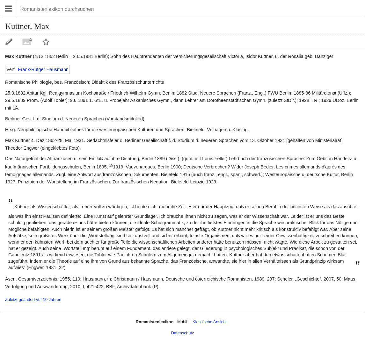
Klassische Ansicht (210, 321)
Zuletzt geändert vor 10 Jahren (33, 299)
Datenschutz (182, 333)
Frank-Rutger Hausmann (43, 69)
